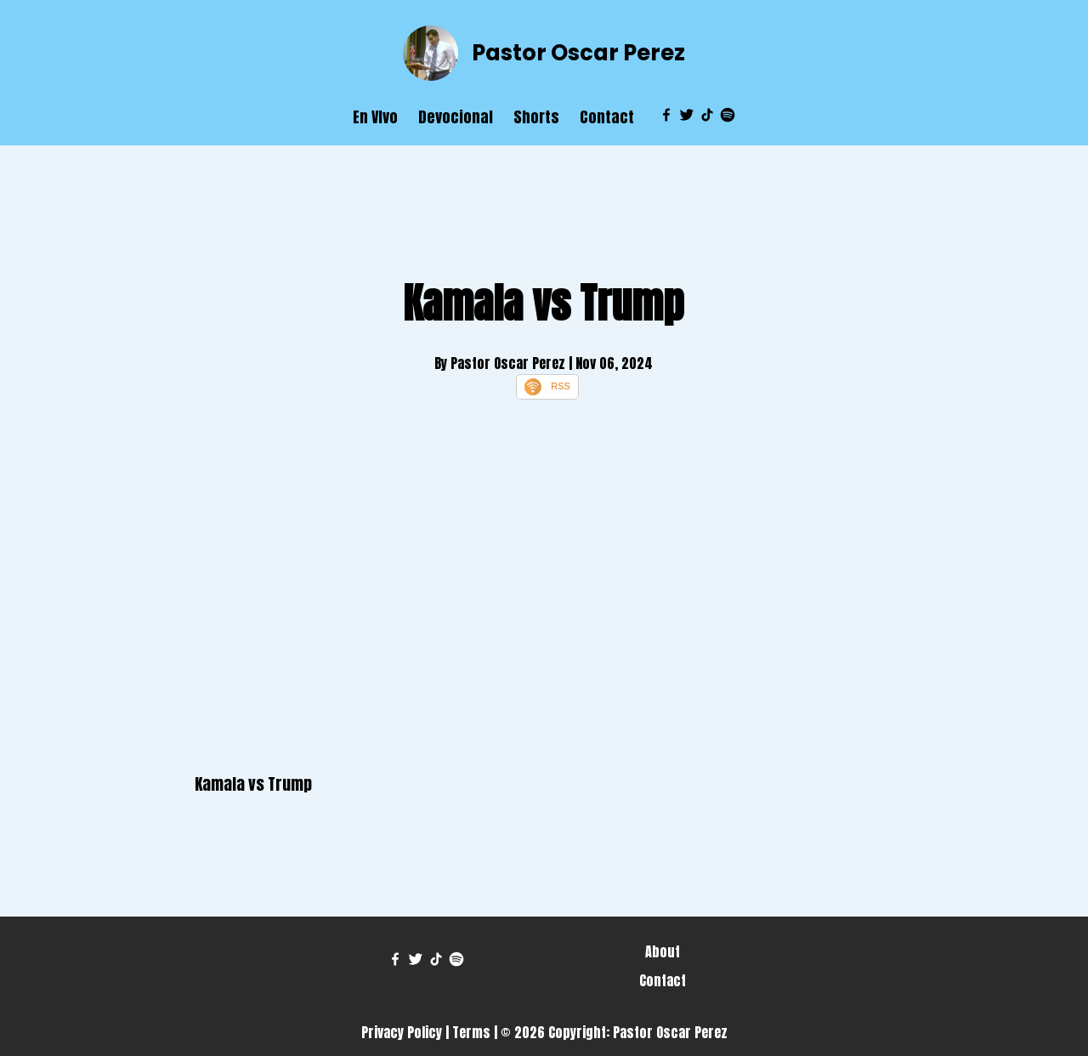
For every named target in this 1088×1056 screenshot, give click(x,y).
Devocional (455, 116)
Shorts (536, 116)
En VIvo (375, 116)
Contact (607, 116)
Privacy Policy (401, 1032)
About (662, 951)
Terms (471, 1032)
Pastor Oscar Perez (578, 52)
